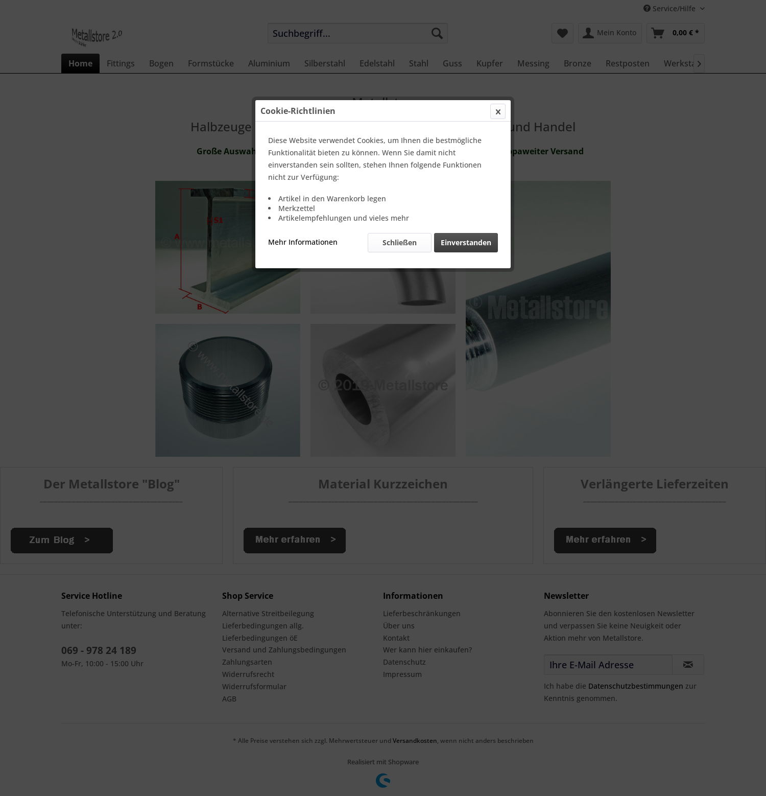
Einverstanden (466, 242)
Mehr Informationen (303, 242)
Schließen (399, 242)
